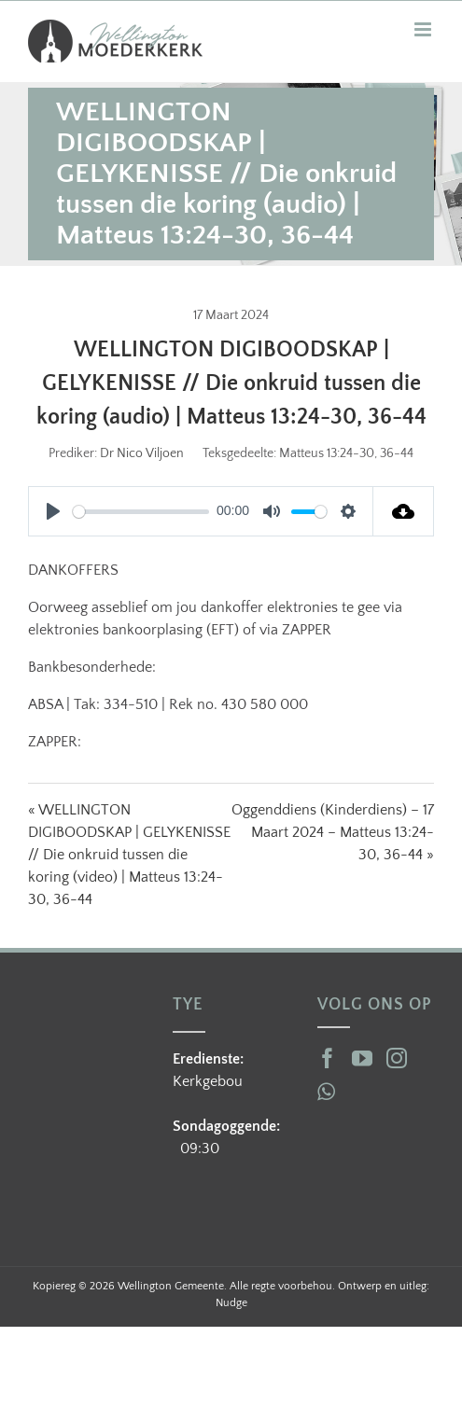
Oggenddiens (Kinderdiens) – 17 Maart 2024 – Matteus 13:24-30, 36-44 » (332, 832)
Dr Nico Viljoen (142, 453)
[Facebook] (327, 1058)
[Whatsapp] (326, 1091)
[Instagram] (396, 1058)
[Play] (53, 511)
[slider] (141, 512)
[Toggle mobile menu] (424, 29)
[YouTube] (362, 1058)
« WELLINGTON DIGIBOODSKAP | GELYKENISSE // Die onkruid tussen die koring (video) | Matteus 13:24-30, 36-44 (129, 854)
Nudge (231, 1303)
